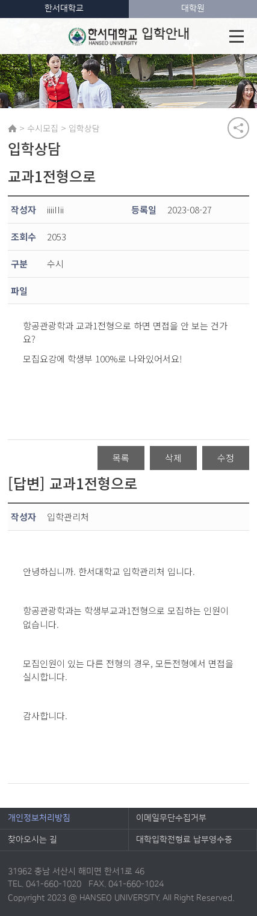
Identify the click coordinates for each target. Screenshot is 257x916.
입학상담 (84, 128)
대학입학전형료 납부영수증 (184, 839)
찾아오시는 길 (32, 839)
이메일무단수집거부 (171, 818)
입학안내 (129, 36)
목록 (121, 457)
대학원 (193, 8)
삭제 (173, 457)
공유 (238, 128)
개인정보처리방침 (39, 818)
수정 (225, 457)
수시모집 (42, 128)
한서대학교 (64, 8)
